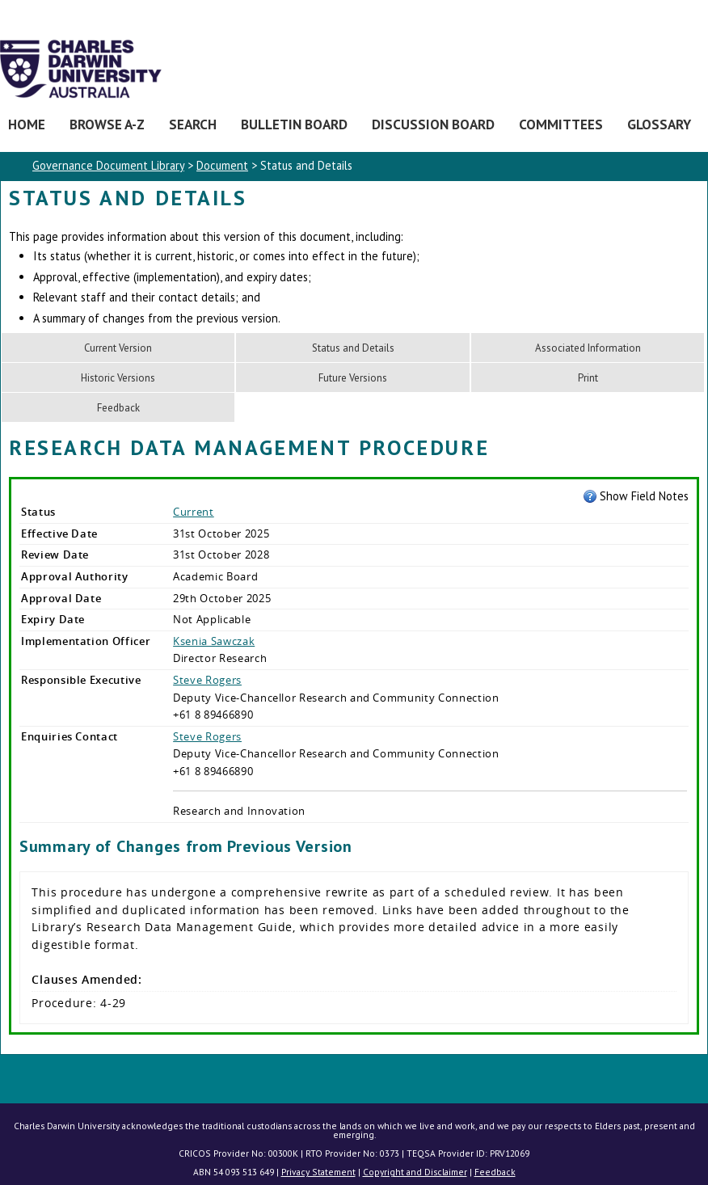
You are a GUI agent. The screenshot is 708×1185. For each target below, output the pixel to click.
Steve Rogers (207, 680)
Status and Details (353, 348)
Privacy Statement (318, 1172)
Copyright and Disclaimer (415, 1172)
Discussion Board (433, 124)
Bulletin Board (294, 124)
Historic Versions (118, 378)
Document (222, 165)
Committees (561, 124)
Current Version (118, 348)
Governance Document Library (108, 165)
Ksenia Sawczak (214, 641)
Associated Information (588, 348)
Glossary (659, 124)
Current (193, 511)
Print (588, 378)
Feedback (118, 408)
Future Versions (352, 378)
